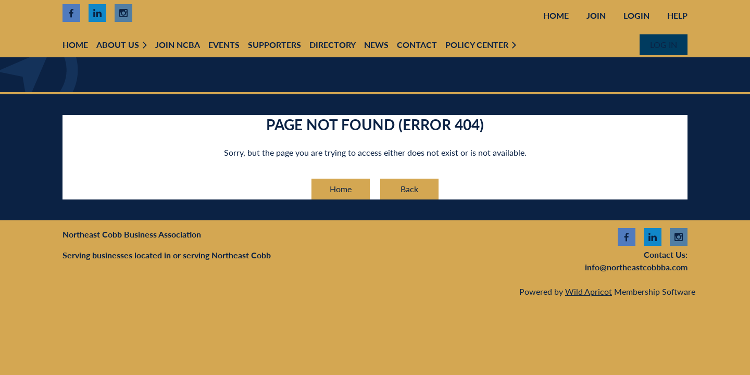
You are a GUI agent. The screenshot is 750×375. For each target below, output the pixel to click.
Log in (663, 44)
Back (409, 189)
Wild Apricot (588, 291)
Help (677, 15)
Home (556, 15)
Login (636, 15)
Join (596, 15)
